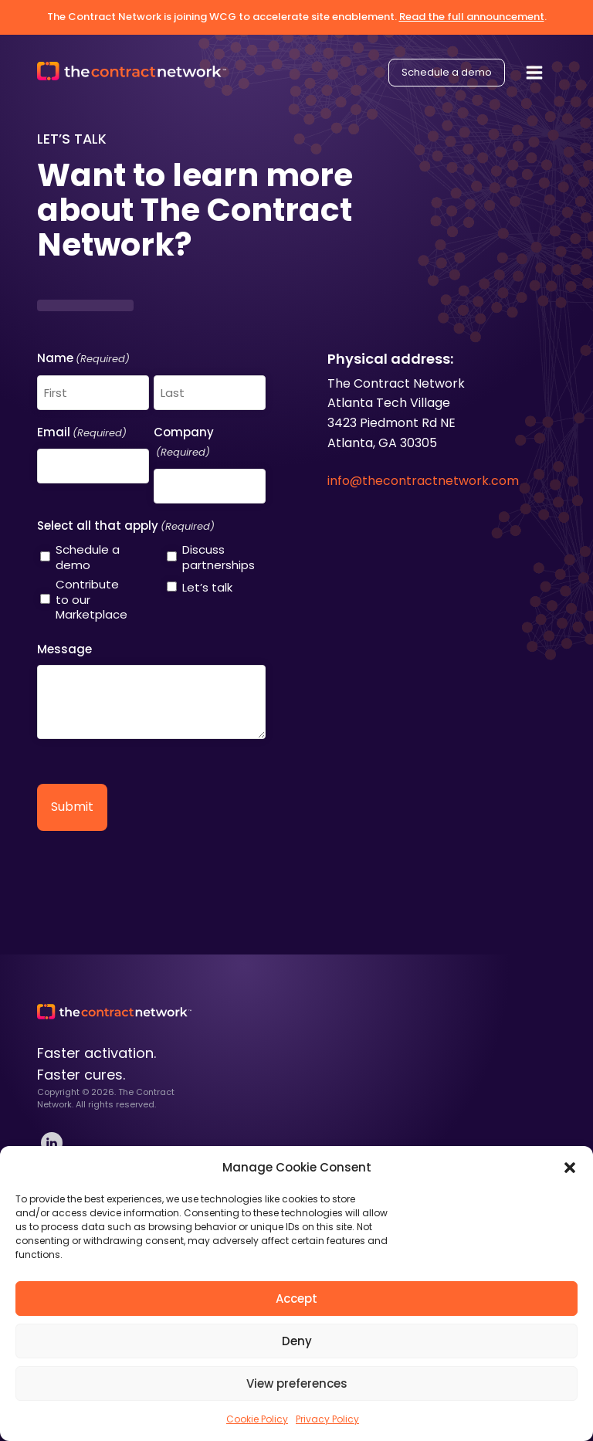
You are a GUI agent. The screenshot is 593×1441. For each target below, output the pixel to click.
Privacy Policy (327, 1419)
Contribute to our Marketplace (91, 599)
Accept (296, 1298)
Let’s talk (207, 587)
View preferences (296, 1383)
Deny (297, 1341)
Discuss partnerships (218, 557)
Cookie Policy (257, 1419)
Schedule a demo (447, 70)
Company (184, 443)
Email (82, 433)
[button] (570, 1167)
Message (64, 649)
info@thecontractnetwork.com (423, 481)
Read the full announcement (471, 16)
